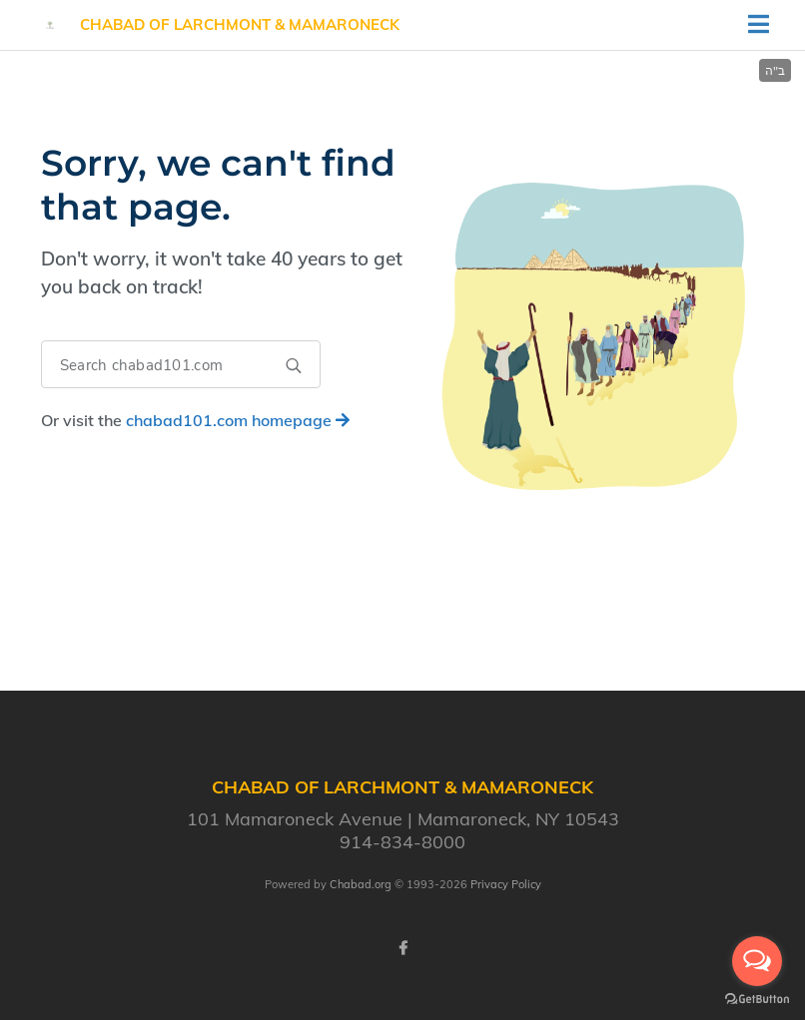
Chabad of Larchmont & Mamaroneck (240, 24)
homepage (238, 420)
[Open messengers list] (757, 961)
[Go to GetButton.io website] (757, 999)
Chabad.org (361, 884)
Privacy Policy (505, 884)
